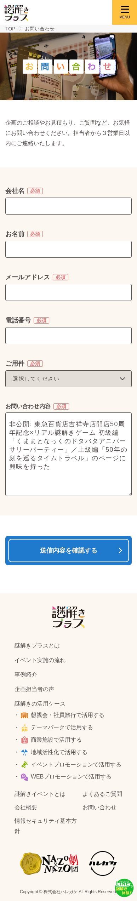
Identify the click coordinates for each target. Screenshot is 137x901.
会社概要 (26, 807)
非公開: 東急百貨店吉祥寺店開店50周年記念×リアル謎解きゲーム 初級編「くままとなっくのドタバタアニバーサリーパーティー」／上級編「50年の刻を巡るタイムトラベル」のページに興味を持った (68, 454)
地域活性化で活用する (59, 752)
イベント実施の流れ (40, 660)
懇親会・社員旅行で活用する (67, 715)
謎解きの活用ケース (40, 704)
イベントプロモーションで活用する (76, 765)
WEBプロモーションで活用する (71, 777)
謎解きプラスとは (37, 646)
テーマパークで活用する (62, 727)
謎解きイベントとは (40, 794)
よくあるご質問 (102, 794)
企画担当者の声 (34, 689)
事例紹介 (26, 675)
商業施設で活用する (56, 740)
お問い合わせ (99, 807)
